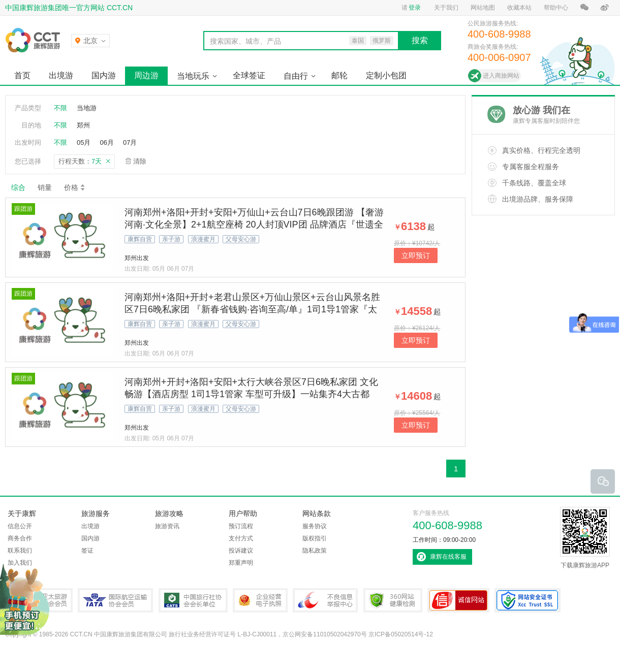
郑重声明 (241, 562)
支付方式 (241, 538)
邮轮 (339, 75)
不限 (60, 108)
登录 (415, 7)
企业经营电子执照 (260, 600)
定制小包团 (386, 75)
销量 (45, 187)
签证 (87, 550)
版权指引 (314, 538)
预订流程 (241, 526)
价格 (75, 187)
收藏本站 (519, 7)
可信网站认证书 (458, 600)
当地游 (87, 108)
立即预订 (415, 255)
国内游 (103, 75)
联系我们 (20, 550)
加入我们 (20, 562)
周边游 (146, 75)
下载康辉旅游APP (585, 538)
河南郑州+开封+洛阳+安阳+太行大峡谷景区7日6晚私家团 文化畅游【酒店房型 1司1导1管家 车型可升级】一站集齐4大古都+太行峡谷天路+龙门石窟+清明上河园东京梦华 (251, 394)
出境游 (61, 75)
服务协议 (314, 526)
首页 (22, 75)
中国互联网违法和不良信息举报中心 (325, 600)
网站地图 (483, 7)
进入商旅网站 (501, 75)
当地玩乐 (193, 76)
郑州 (83, 125)
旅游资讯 (167, 526)
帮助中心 (556, 7)
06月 (106, 142)
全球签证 (249, 75)
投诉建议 (241, 550)
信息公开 (20, 526)
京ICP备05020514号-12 (400, 634)
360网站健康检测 (392, 600)
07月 (130, 142)
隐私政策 (314, 550)
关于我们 (446, 7)
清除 (139, 161)
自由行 (296, 76)
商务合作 (20, 538)
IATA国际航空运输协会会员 (115, 600)
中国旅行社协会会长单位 (193, 600)
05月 (83, 142)
